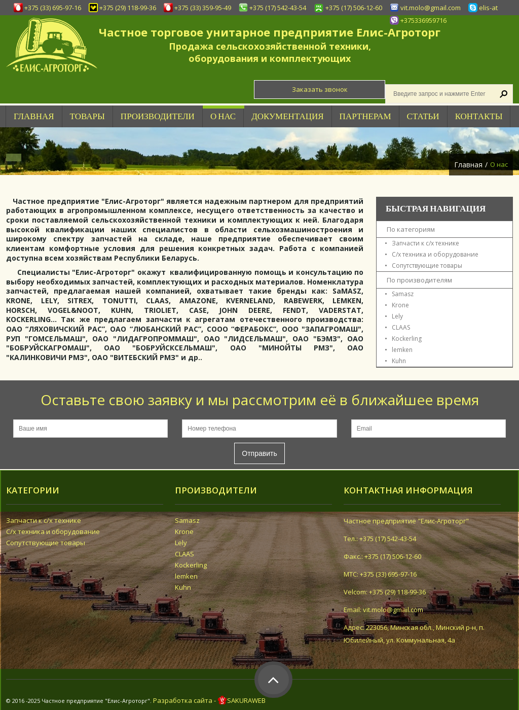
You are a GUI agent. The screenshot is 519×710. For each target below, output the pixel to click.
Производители (158, 116)
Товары (87, 116)
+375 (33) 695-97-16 (52, 7)
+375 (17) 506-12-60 (353, 7)
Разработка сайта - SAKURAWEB (209, 700)
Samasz (403, 294)
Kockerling (407, 338)
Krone (400, 305)
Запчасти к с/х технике (425, 243)
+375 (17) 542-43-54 (277, 7)
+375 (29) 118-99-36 (127, 7)
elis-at (488, 7)
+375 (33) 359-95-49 (202, 7)
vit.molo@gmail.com (430, 7)
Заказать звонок (320, 89)
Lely (397, 316)
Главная (468, 164)
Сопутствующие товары (427, 265)
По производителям (419, 280)
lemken (402, 349)
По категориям (411, 229)
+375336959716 (423, 20)
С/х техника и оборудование (435, 254)
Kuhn (399, 361)
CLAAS (401, 327)
